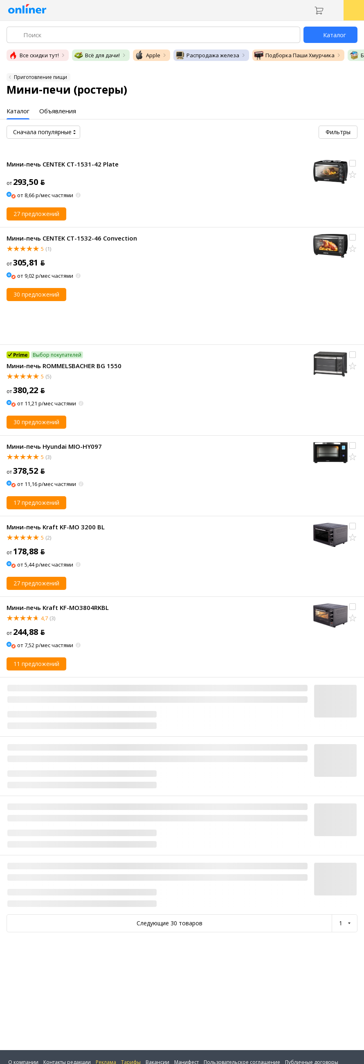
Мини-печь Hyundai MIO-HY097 (54, 446)
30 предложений (36, 294)
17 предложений (36, 502)
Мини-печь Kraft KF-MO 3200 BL (56, 527)
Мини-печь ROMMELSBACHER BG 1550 (64, 366)
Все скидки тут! (33, 55)
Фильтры (338, 132)
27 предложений (36, 214)
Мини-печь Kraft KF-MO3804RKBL (58, 607)
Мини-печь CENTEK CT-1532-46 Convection (72, 238)
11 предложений (36, 664)
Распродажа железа (207, 55)
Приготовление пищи (40, 77)
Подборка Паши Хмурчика (294, 55)
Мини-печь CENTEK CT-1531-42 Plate (63, 164)
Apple (147, 55)
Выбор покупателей (57, 354)
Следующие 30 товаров (169, 923)
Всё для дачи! (97, 55)
